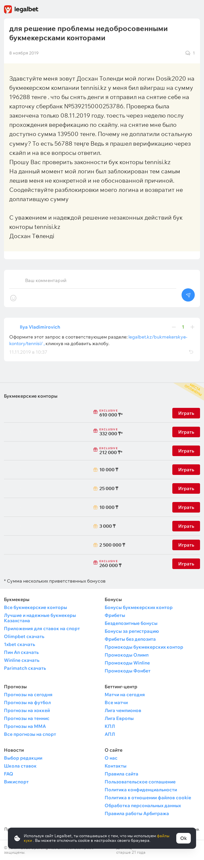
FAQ (8, 774)
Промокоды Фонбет (128, 671)
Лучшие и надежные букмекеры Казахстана (40, 618)
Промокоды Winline (127, 663)
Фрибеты (115, 615)
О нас (111, 758)
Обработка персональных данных (143, 805)
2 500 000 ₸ (109, 545)
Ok (183, 838)
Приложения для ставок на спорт (42, 628)
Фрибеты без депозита (130, 639)
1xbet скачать (19, 644)
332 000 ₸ (109, 432)
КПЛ (110, 726)
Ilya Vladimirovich (40, 327)
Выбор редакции (23, 758)
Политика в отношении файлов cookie (148, 798)
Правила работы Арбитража (137, 813)
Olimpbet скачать (24, 636)
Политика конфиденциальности (141, 790)
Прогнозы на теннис (27, 718)
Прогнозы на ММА (25, 726)
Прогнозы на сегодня (28, 695)
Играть (186, 413)
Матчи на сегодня (125, 695)
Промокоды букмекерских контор (144, 647)
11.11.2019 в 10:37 (28, 352)
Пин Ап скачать (21, 652)
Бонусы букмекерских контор (139, 607)
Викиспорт (16, 782)
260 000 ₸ (109, 564)
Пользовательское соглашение (140, 782)
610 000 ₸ (109, 413)
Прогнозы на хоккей (27, 710)
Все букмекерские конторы (35, 607)
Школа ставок (20, 766)
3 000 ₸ (107, 526)
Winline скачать (21, 660)
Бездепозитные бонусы (131, 623)
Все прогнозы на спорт (30, 734)
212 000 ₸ (109, 451)
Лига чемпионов (123, 710)
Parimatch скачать (25, 668)
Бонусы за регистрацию (132, 631)
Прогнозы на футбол (27, 702)
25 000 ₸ (108, 488)
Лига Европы (119, 718)
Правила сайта (121, 774)
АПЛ (110, 734)
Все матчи (116, 702)
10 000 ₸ (108, 469)
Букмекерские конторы (30, 396)
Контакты (115, 766)
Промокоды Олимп (127, 655)
